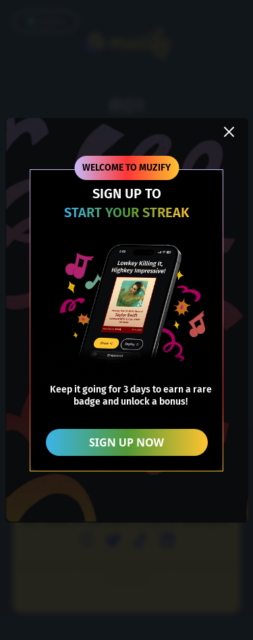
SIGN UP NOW (126, 442)
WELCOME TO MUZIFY (126, 167)
